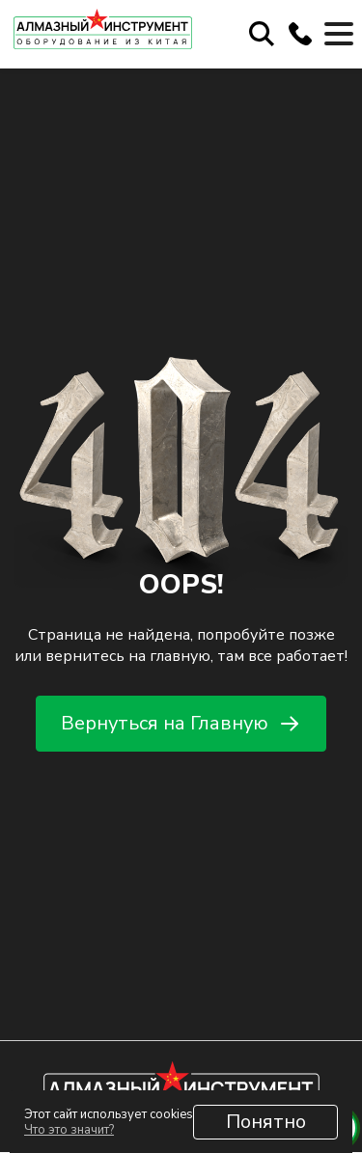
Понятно (266, 1122)
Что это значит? (69, 1130)
